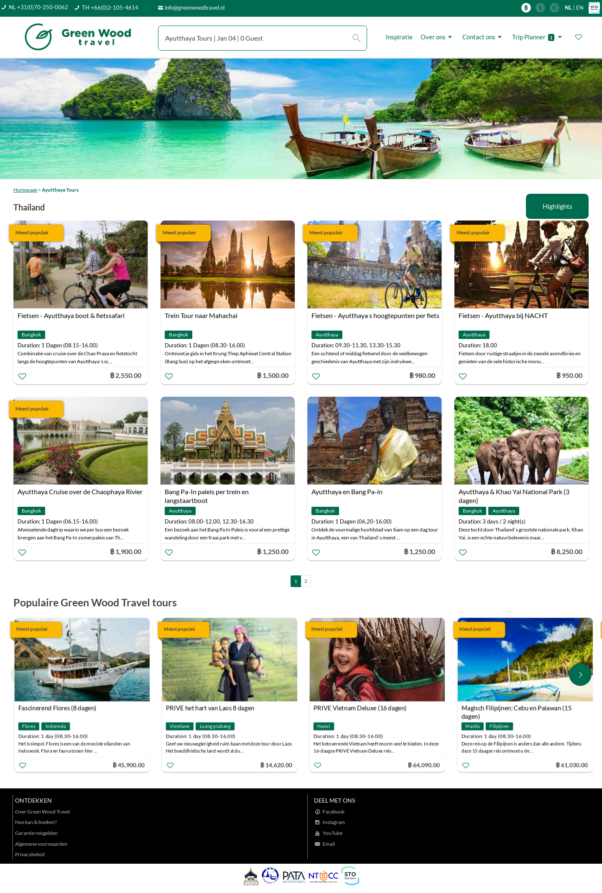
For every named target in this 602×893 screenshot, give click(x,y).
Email (329, 844)
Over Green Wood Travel (42, 811)
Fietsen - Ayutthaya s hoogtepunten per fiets (375, 315)
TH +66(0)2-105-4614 (110, 7)
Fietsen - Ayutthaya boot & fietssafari (71, 315)
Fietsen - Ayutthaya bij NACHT (503, 315)
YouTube (332, 833)
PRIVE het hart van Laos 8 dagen (210, 708)
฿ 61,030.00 (571, 764)
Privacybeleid (30, 854)
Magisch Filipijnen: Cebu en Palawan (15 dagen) (516, 709)
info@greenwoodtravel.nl (194, 7)
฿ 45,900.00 (128, 764)
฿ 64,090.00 (424, 764)
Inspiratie (399, 37)
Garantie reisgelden (36, 833)
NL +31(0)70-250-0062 (38, 7)
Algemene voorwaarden (41, 844)
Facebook (333, 811)
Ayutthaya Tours (60, 190)
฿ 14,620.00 (276, 764)
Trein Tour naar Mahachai (201, 315)
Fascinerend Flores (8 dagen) (57, 708)
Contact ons (483, 37)
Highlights (557, 206)
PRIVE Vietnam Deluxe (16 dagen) (360, 708)
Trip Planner (538, 37)
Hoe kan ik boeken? (36, 822)
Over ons (437, 37)
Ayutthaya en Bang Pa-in (347, 491)
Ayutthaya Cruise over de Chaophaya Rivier (80, 491)
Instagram (334, 822)
